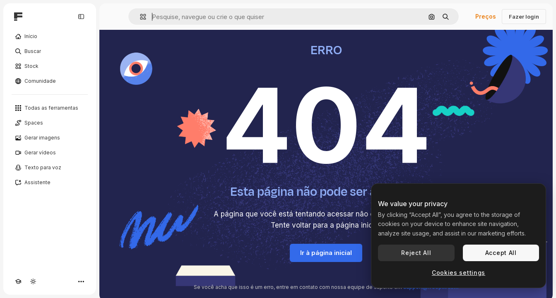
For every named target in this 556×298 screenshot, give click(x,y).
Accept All (501, 252)
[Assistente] (50, 182)
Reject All (416, 252)
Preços (485, 16)
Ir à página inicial (326, 253)
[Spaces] (50, 123)
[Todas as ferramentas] (50, 108)
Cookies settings (458, 272)
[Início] (50, 36)
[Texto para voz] (50, 167)
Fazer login (524, 16)
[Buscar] (50, 51)
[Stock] (50, 66)
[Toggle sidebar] (81, 16)
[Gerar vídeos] (50, 152)
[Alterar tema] (33, 281)
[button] (139, 17)
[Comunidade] (50, 81)
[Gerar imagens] (50, 137)
